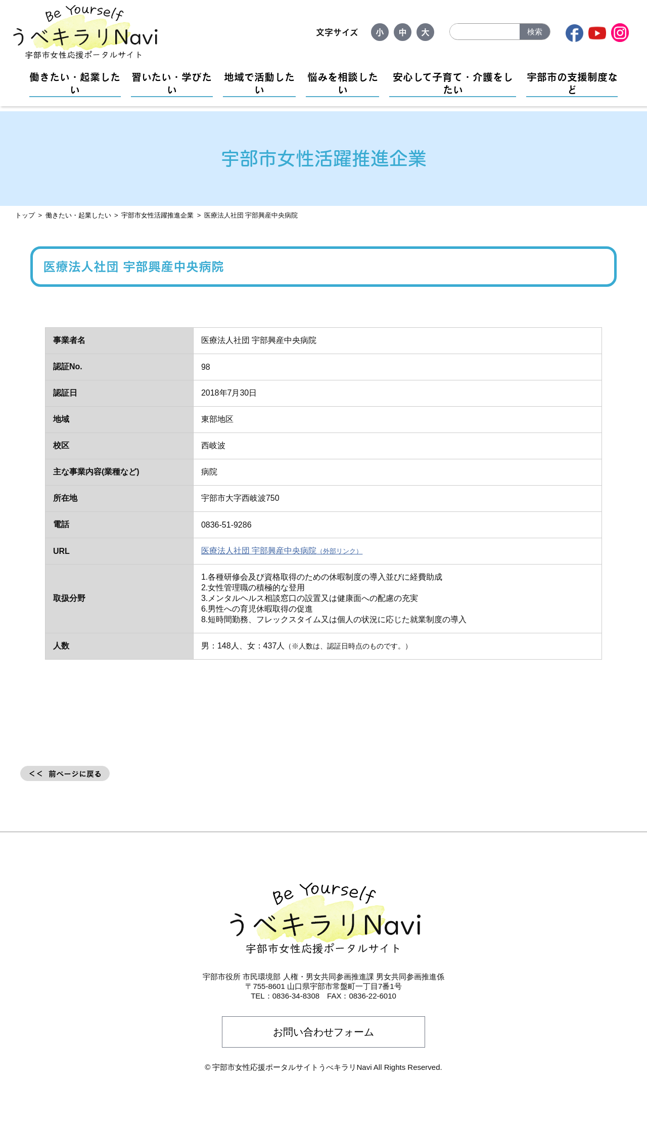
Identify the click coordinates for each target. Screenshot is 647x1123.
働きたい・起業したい (74, 83)
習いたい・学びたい (171, 83)
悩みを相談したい (342, 83)
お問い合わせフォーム (323, 1032)
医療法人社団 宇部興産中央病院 (258, 550)
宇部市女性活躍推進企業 (157, 215)
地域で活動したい (259, 83)
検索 (534, 31)
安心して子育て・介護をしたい (453, 83)
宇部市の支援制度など (572, 83)
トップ (25, 215)
